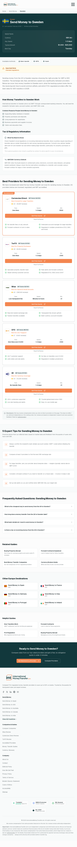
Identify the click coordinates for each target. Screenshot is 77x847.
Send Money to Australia (10, 708)
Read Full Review (38, 219)
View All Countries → (9, 719)
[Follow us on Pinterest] (14, 692)
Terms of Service (7, 777)
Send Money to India (9, 715)
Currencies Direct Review (10, 736)
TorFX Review (6, 739)
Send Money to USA (8, 705)
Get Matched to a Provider (28, 661)
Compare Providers (51, 661)
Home (4, 11)
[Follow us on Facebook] (3, 692)
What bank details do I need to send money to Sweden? (38, 522)
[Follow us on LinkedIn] (11, 692)
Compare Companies (9, 728)
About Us (5, 759)
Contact (5, 763)
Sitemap (5, 792)
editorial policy (22, 417)
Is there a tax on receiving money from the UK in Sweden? (38, 530)
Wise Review (6, 732)
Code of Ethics (7, 785)
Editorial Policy (7, 767)
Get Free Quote (38, 216)
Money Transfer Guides (9, 746)
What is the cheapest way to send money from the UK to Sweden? (38, 506)
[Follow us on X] (7, 692)
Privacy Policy (7, 774)
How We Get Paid (8, 770)
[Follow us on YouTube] (18, 692)
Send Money (13, 11)
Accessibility (6, 788)
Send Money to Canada (10, 712)
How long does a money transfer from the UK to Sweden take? (38, 514)
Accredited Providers (9, 743)
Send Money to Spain (9, 701)
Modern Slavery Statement (11, 781)
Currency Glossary (8, 750)
